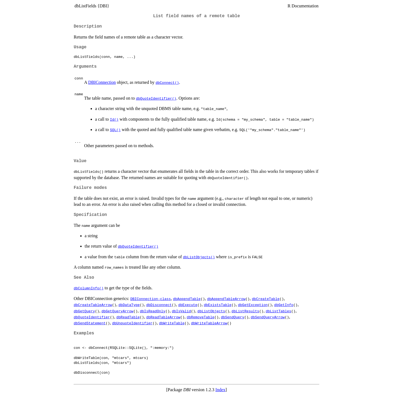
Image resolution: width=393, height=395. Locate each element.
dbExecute (187, 304)
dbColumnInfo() (88, 288)
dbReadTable (128, 316)
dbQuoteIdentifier (92, 316)
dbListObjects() (199, 256)
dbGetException (253, 304)
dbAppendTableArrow (226, 298)
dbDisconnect (159, 304)
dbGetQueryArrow (117, 310)
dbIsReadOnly (152, 310)
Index (220, 389)
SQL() (115, 129)
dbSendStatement (90, 322)
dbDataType (129, 304)
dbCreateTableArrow (93, 304)
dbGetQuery (84, 310)
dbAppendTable (187, 298)
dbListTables (278, 310)
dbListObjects (211, 310)
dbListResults (245, 310)
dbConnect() (167, 82)
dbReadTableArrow (163, 316)
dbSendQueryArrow (268, 316)
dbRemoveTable (200, 316)
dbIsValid (181, 310)
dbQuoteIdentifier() (156, 98)
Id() (114, 119)
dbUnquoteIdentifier (132, 322)
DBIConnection (102, 82)
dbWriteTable (171, 322)
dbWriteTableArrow (209, 322)
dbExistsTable (217, 304)
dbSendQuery (232, 316)
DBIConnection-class (150, 298)
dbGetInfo (283, 304)
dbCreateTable (265, 298)
